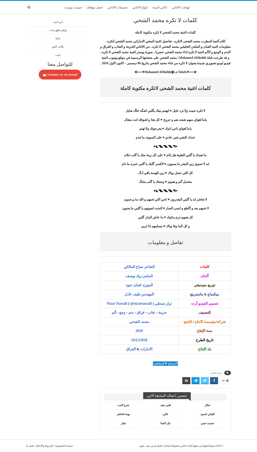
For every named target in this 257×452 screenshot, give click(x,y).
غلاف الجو (58, 46)
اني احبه (58, 21)
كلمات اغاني (187, 445)
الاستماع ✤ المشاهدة (165, 363)
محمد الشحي (216, 373)
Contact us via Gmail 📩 (60, 74)
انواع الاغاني (140, 7)
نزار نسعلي (163, 303)
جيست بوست (73, 7)
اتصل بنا (30, 445)
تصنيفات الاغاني (117, 7)
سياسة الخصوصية (64, 445)
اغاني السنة (159, 7)
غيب (57, 54)
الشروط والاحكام (44, 445)
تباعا (58, 38)
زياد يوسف (133, 276)
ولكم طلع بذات (58, 30)
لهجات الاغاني (181, 7)
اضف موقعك (95, 7)
